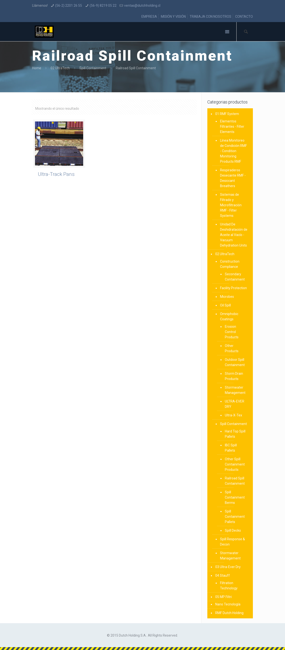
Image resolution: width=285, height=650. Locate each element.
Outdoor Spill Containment (235, 362)
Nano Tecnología (227, 604)
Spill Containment (92, 68)
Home (36, 68)
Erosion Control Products (231, 332)
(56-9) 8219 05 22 (103, 5)
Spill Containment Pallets (235, 516)
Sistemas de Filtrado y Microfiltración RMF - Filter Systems (231, 205)
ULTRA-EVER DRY (234, 403)
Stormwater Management (235, 390)
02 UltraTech (60, 68)
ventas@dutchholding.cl (142, 5)
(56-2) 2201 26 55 (68, 5)
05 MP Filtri (223, 597)
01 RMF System (227, 114)
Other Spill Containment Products (235, 464)
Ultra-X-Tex (233, 415)
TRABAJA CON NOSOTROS (210, 16)
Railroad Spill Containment (235, 480)
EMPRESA (149, 16)
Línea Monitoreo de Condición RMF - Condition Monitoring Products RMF (233, 150)
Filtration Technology (229, 585)
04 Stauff (222, 575)
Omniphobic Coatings (229, 316)
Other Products (231, 348)
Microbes (227, 297)
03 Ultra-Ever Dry (228, 567)
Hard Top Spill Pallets (235, 433)
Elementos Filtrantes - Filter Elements (232, 126)
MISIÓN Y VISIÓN (173, 16)
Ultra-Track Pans (56, 174)
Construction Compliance (229, 264)
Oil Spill (225, 305)
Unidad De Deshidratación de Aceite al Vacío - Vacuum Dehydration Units (233, 234)
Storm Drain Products (234, 376)
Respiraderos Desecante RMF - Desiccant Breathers (233, 178)
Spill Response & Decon (232, 541)
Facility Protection (233, 288)
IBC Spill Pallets (231, 447)
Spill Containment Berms (235, 497)
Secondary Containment (235, 276)
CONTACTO (244, 16)
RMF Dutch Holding (229, 613)
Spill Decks (233, 530)
